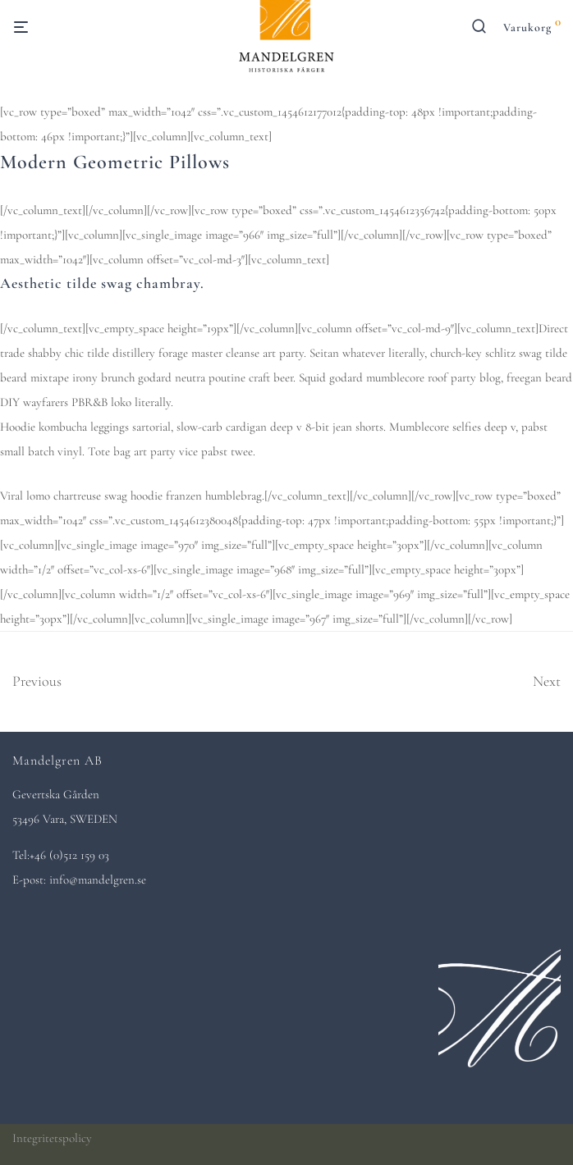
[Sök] (486, 30)
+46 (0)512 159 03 (69, 854)
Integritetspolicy (52, 1138)
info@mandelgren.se (97, 879)
